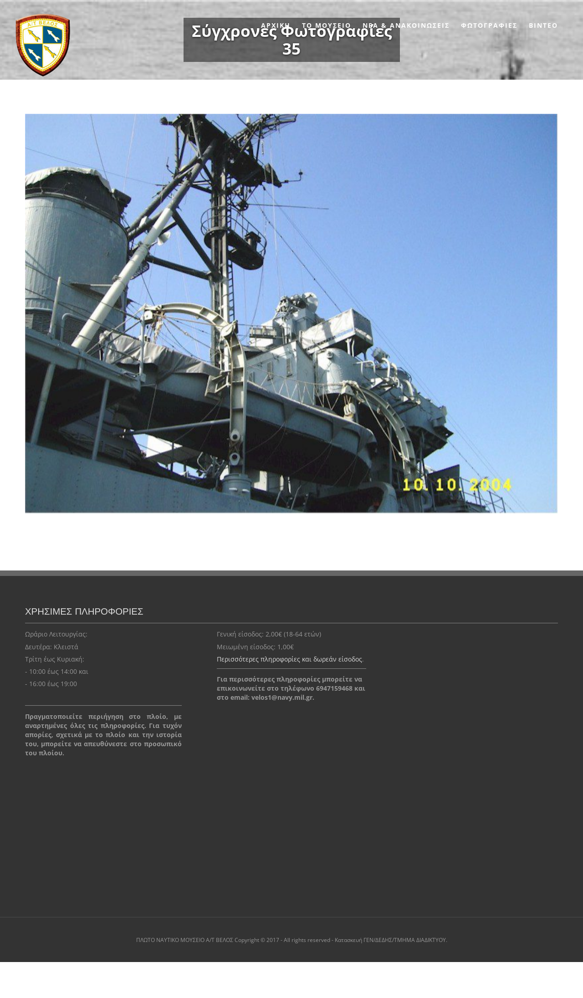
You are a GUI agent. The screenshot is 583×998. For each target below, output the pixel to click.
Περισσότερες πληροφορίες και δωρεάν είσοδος (289, 659)
